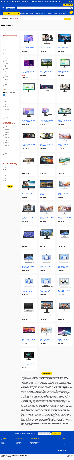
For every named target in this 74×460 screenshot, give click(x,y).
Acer (4, 44)
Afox (4, 45)
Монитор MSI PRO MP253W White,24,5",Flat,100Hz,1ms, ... (64, 315)
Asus (5, 50)
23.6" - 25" (6, 106)
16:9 (4, 154)
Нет (4, 169)
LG (4, 69)
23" (4, 104)
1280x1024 (6, 126)
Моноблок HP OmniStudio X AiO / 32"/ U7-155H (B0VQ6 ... (64, 242)
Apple (5, 48)
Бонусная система (18, 442)
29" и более (6, 109)
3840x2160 (6, 145)
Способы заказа (58, 1)
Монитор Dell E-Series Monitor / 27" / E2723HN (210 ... (64, 72)
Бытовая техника (53, 13)
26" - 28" (5, 107)
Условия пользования (33, 443)
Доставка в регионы (18, 444)
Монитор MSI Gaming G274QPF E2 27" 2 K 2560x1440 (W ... (29, 364)
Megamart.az (3, 443)
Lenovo (5, 68)
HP (4, 61)
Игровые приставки (61, 13)
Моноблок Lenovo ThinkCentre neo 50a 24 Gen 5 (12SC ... (46, 121)
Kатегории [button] (13, 13)
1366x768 (6, 127)
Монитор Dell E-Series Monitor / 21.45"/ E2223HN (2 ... (28, 96)
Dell (4, 55)
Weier (5, 82)
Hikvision (5, 60)
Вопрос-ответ (17, 440)
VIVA (5, 80)
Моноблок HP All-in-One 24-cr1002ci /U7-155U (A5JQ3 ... (63, 267)
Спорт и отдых (22, 13)
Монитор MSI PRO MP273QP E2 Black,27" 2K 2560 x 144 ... (46, 315)
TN (4, 118)
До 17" (5, 110)
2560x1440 (6, 140)
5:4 (4, 159)
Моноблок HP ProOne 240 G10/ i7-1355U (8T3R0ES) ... (64, 291)
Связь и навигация (36, 13)
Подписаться (56, 433)
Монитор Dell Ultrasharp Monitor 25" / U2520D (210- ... (64, 47)
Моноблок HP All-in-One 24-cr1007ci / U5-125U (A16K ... (45, 291)
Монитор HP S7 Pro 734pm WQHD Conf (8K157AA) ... (28, 145)
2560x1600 (6, 142)
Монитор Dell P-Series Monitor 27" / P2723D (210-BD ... (28, 72)
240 (4, 176)
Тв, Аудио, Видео (29, 13)
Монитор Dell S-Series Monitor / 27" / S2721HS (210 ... (46, 72)
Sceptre (5, 77)
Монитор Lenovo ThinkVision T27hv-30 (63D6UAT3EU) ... (63, 96)
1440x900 (6, 129)
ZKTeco (5, 85)
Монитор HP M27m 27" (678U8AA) (28, 193)
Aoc (4, 47)
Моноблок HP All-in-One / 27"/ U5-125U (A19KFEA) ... (46, 267)
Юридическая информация (34, 442)
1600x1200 (6, 130)
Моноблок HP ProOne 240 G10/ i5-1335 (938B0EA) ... (28, 315)
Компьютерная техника (45, 13)
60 (4, 178)
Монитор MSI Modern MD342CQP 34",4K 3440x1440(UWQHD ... (28, 340)
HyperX (5, 64)
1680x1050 (6, 134)
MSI (4, 71)
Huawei (5, 63)
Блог (45, 1)
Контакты (2, 444)
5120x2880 (6, 146)
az (71, 1)
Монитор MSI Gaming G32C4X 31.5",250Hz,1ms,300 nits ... (64, 340)
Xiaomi (5, 84)
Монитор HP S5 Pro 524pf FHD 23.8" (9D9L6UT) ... (64, 169)
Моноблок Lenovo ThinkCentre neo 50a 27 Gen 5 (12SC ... (28, 121)
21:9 (4, 156)
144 (4, 175)
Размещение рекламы (5, 439)
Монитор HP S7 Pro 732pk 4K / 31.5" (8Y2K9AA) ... (46, 169)
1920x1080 (6, 135)
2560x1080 (6, 138)
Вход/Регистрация (68, 4)
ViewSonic (6, 79)
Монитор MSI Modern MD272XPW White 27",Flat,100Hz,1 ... (46, 340)
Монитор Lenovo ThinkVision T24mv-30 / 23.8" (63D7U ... (45, 47)
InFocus (5, 66)
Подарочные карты (18, 443)
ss (4, 165)
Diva (4, 56)
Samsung (5, 76)
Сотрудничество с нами (5, 440)
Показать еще (47, 373)
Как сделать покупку (18, 439)
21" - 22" (5, 102)
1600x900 (6, 132)
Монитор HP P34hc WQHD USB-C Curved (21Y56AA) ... (64, 121)
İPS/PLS (5, 117)
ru (69, 1)
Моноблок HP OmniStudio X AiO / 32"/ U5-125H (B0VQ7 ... (28, 267)
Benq (5, 52)
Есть (5, 167)
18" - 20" (5, 101)
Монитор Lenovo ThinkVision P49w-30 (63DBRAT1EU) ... (45, 96)
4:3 (4, 157)
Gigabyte (5, 58)
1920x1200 (6, 137)
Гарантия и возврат (50, 1)
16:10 (5, 153)
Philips (5, 74)
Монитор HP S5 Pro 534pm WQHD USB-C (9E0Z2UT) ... (46, 145)
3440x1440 (6, 143)
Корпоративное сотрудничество (35, 439)
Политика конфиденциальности (35, 440)
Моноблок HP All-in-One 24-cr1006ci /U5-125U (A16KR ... (27, 291)
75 (4, 180)
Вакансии (2, 442)
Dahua (5, 53)
